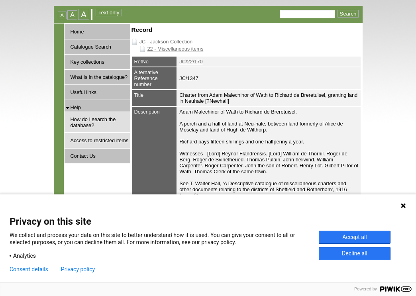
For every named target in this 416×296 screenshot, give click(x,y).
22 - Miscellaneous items (175, 49)
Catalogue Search (91, 47)
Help (76, 107)
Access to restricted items (100, 140)
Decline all (354, 253)
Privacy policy (78, 269)
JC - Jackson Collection (166, 42)
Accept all (354, 237)
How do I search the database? (93, 122)
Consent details (29, 269)
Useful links (83, 92)
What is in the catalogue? (99, 77)
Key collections (87, 62)
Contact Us (83, 156)
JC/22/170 (190, 62)
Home (77, 32)
